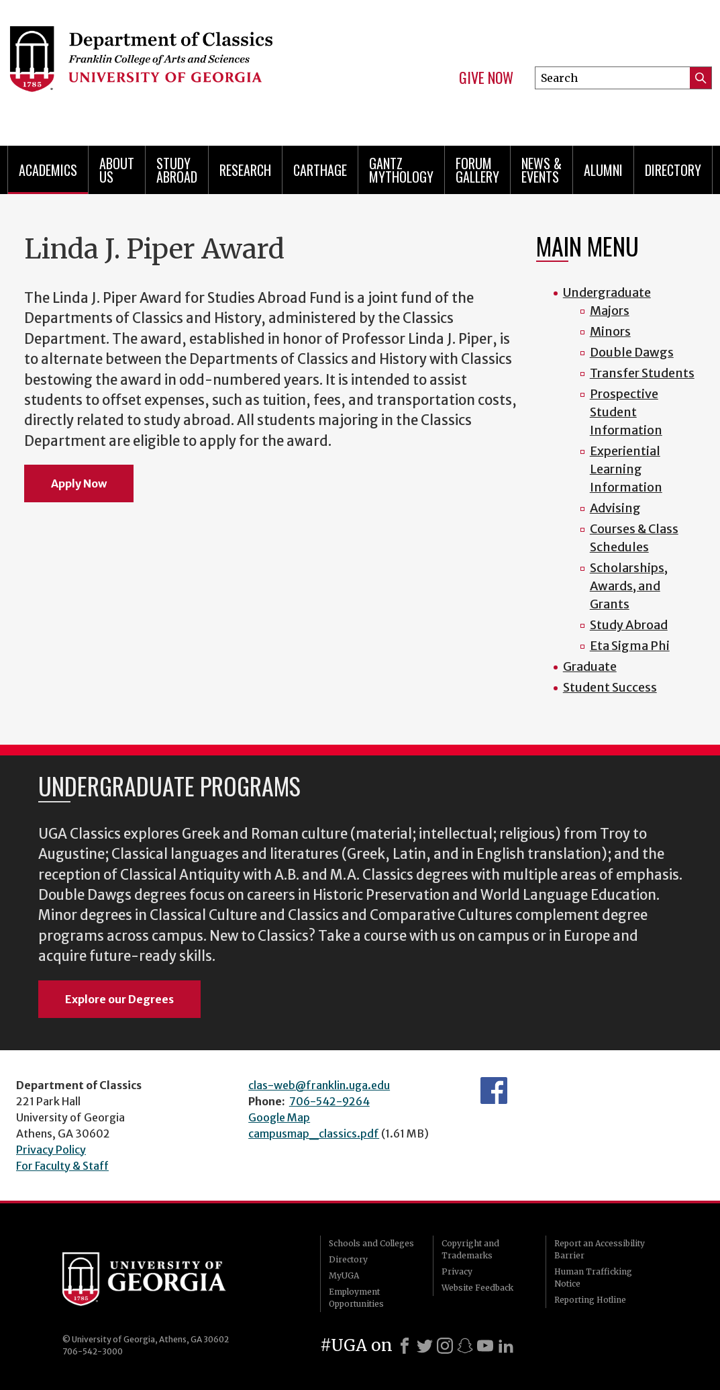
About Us (116, 170)
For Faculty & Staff (62, 1165)
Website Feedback (477, 1288)
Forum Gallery (477, 170)
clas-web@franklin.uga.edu (319, 1085)
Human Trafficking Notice (593, 1277)
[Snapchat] (465, 1346)
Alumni (603, 170)
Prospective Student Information (626, 412)
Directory (673, 170)
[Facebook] (405, 1346)
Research (245, 170)
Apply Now (79, 483)
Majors (609, 310)
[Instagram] (445, 1346)
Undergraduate (607, 292)
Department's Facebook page (493, 1090)
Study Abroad (176, 170)
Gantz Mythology (401, 170)
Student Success (610, 687)
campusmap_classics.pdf (313, 1133)
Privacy (457, 1271)
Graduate (590, 666)
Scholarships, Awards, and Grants (629, 586)
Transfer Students (642, 373)
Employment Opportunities (356, 1298)
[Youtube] (485, 1346)
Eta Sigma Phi (630, 645)
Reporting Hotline (590, 1300)
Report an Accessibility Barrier (599, 1249)
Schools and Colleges (371, 1243)
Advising (615, 508)
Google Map (279, 1117)
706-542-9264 (329, 1101)
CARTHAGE (320, 170)
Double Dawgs (632, 352)
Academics (48, 170)
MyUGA (344, 1275)
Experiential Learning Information (626, 469)
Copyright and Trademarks (470, 1249)
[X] (425, 1346)
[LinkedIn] (506, 1346)
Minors (610, 331)
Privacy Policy (51, 1149)
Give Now (486, 78)
